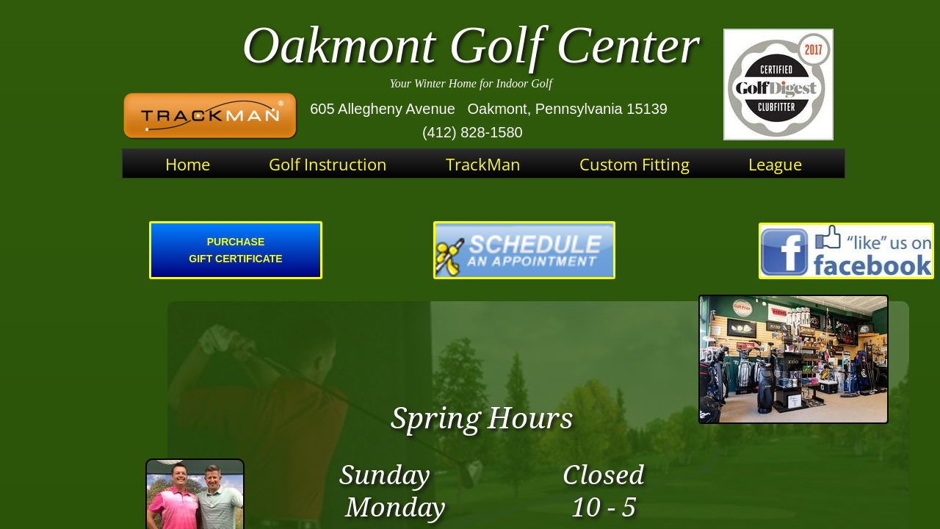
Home (187, 164)
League (775, 164)
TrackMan (483, 164)
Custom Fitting (634, 164)
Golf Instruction (328, 164)
